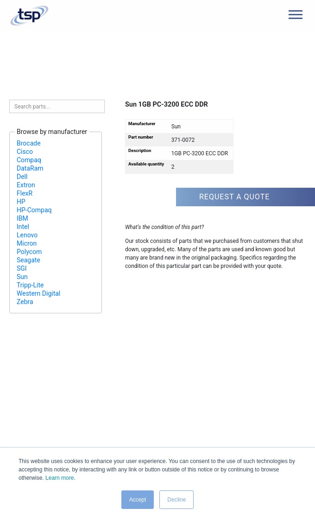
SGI (22, 268)
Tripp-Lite (30, 285)
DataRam (30, 168)
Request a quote (234, 196)
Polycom (29, 251)
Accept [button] (137, 499)
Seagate (28, 260)
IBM (22, 218)
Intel (23, 226)
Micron (27, 243)
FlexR (24, 193)
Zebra (25, 301)
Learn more (59, 478)
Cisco (25, 151)
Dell (22, 176)
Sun (22, 276)
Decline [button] (176, 499)
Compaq (29, 160)
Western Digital (38, 293)
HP (21, 201)
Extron (26, 185)
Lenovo (27, 235)
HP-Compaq (34, 210)
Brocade (29, 143)
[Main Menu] (295, 14)
